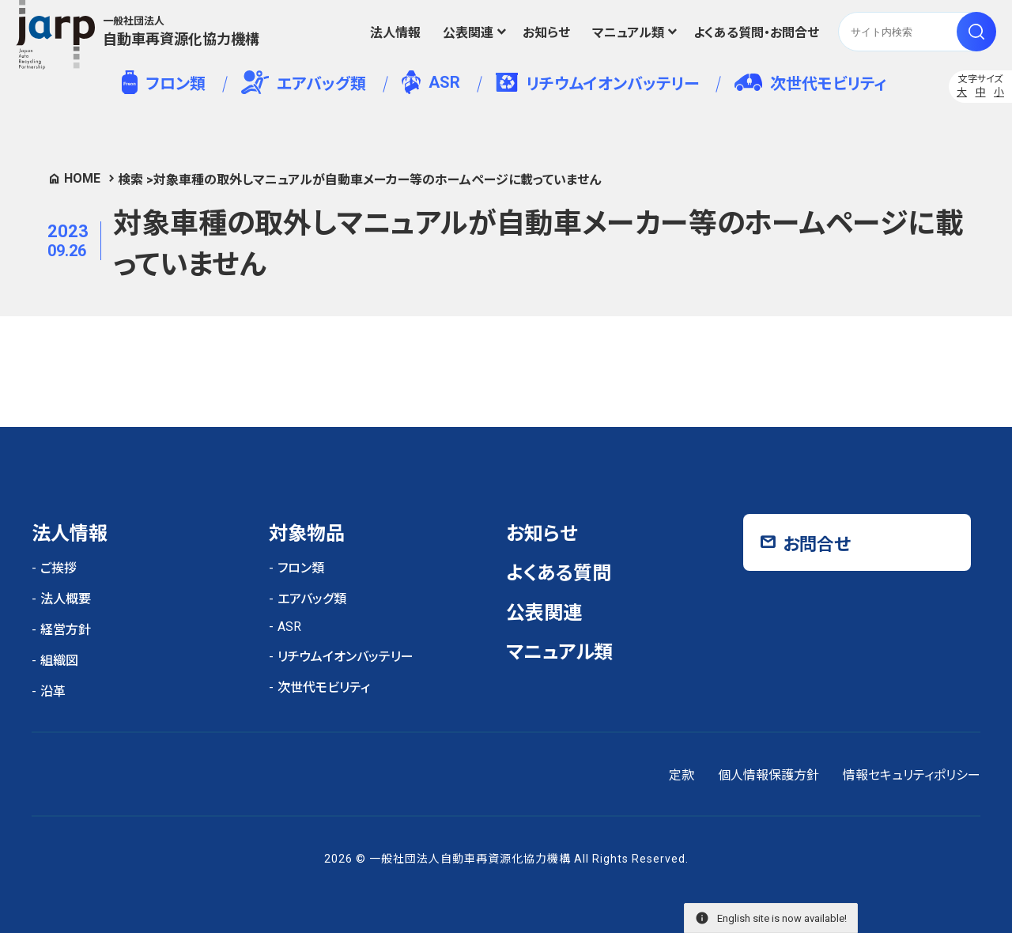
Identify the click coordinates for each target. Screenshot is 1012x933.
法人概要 (65, 598)
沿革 (53, 691)
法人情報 (395, 32)
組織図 (59, 660)
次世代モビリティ (810, 83)
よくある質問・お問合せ (756, 32)
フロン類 (163, 82)
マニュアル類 (628, 32)
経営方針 (65, 629)
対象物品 (307, 534)
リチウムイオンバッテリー (597, 83)
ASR (430, 82)
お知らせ (546, 32)
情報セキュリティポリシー (911, 775)
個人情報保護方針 (768, 775)
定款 (681, 775)
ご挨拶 (58, 568)
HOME (82, 178)
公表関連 (468, 32)
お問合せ (817, 544)
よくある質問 (558, 573)
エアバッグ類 (304, 82)
